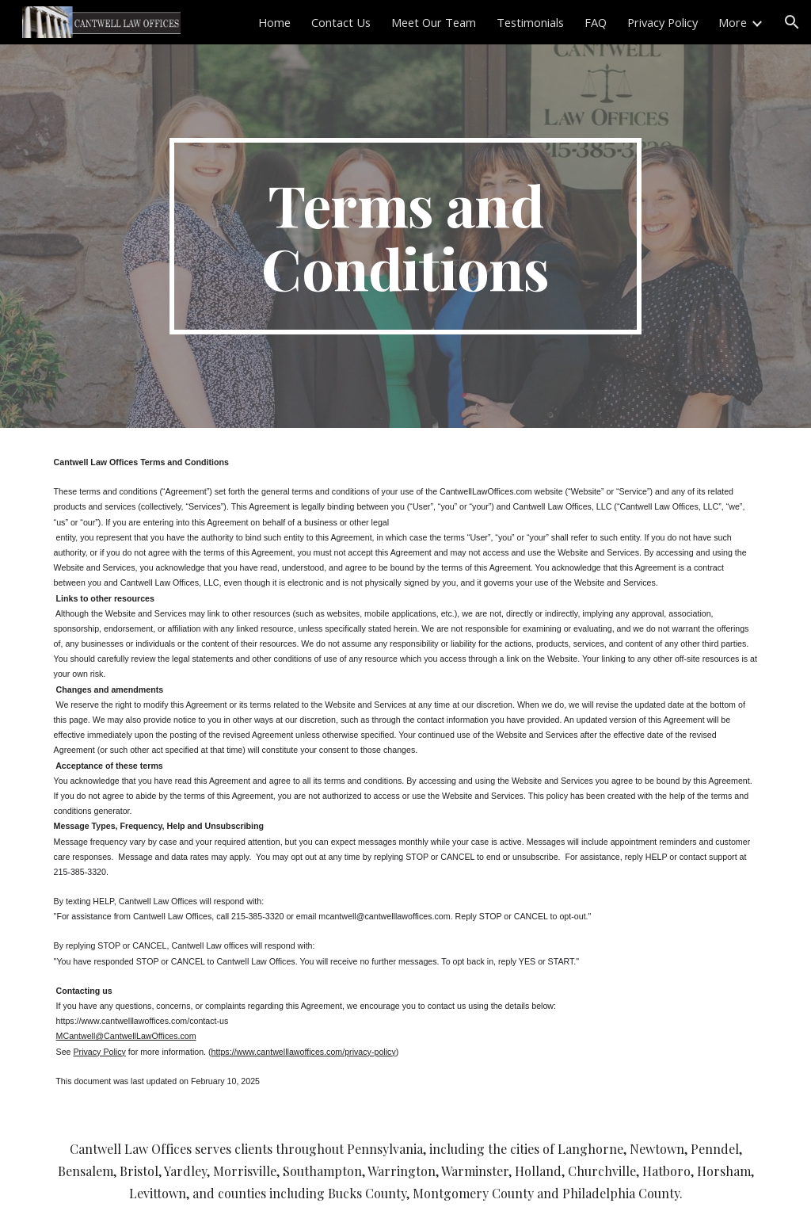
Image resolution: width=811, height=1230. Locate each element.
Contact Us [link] (341, 22)
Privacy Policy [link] (662, 22)
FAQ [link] (595, 22)
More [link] (732, 22)
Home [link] (274, 22)
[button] (792, 22)
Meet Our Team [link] (433, 22)
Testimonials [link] (530, 22)
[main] (405, 236)
